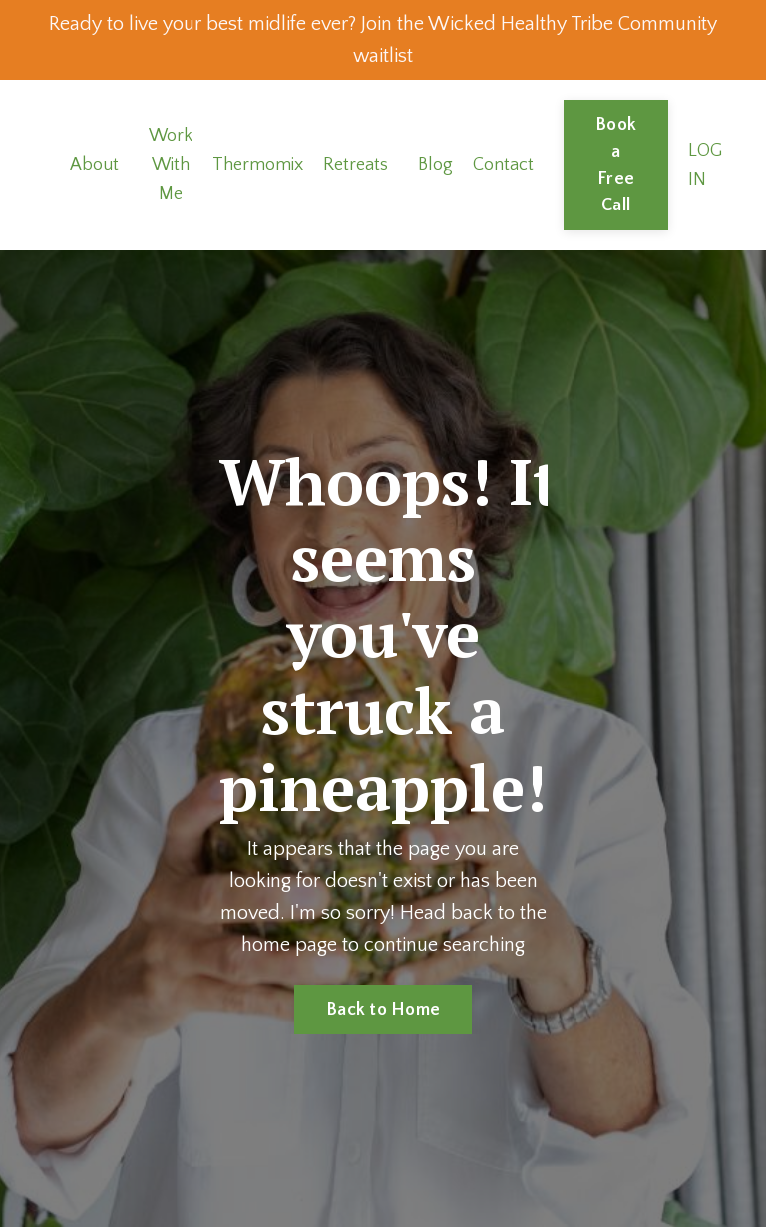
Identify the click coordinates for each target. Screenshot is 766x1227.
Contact (503, 165)
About (94, 165)
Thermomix (257, 165)
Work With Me (170, 165)
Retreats (355, 165)
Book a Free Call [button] (615, 165)
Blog (435, 165)
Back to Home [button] (383, 1010)
